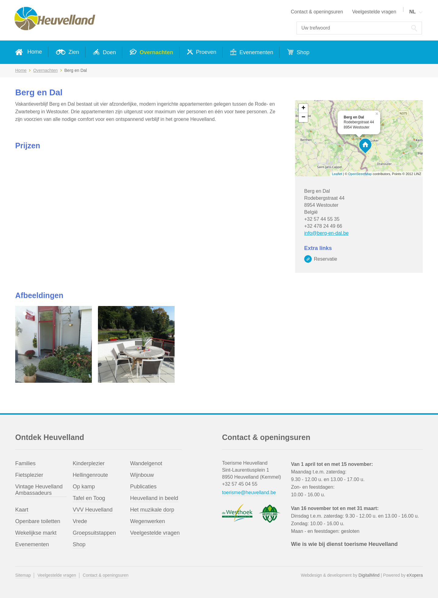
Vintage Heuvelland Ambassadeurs (39, 490)
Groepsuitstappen (94, 533)
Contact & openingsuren (317, 11)
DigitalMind (369, 575)
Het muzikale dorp (152, 510)
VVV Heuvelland (93, 510)
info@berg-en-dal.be (326, 233)
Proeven (205, 52)
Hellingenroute (90, 475)
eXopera (415, 575)
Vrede (80, 521)
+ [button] (303, 108)
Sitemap (23, 575)
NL (412, 11)
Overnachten (155, 52)
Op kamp (84, 487)
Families (25, 463)
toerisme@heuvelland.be (249, 492)
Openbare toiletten (37, 521)
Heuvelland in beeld (154, 498)
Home (34, 52)
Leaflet (337, 174)
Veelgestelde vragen (374, 11)
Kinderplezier (89, 463)
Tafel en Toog (89, 498)
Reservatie (325, 259)
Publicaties (143, 487)
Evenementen (255, 52)
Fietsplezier (29, 475)
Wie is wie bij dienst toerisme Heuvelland (344, 544)
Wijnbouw (142, 475)
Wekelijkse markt (36, 533)
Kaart (21, 510)
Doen (108, 52)
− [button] (303, 117)
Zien (73, 52)
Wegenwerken (147, 521)
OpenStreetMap (360, 174)
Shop (302, 52)
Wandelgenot (146, 463)
